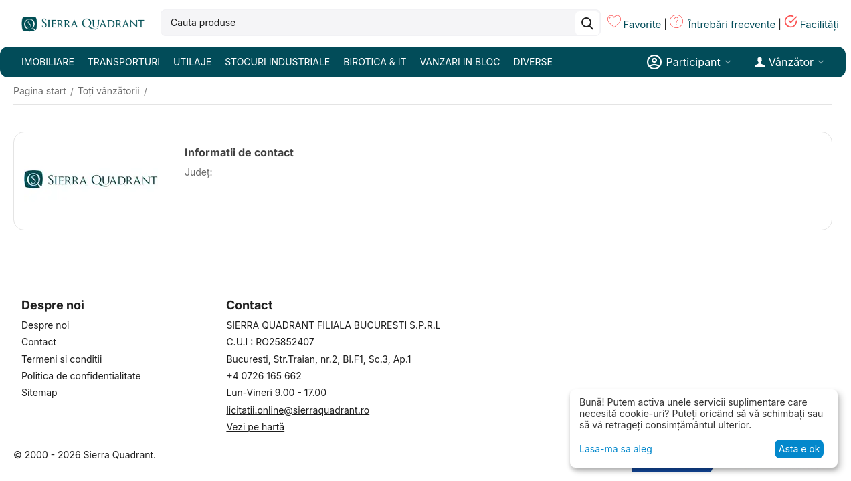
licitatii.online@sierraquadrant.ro (297, 410)
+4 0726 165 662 (263, 375)
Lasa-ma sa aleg (615, 448)
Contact (38, 341)
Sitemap (39, 392)
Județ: (199, 172)
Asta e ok (799, 448)
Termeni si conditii (61, 359)
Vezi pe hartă (255, 426)
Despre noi (45, 325)
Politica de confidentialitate (81, 375)
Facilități (819, 24)
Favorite (642, 24)
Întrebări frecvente (732, 24)
